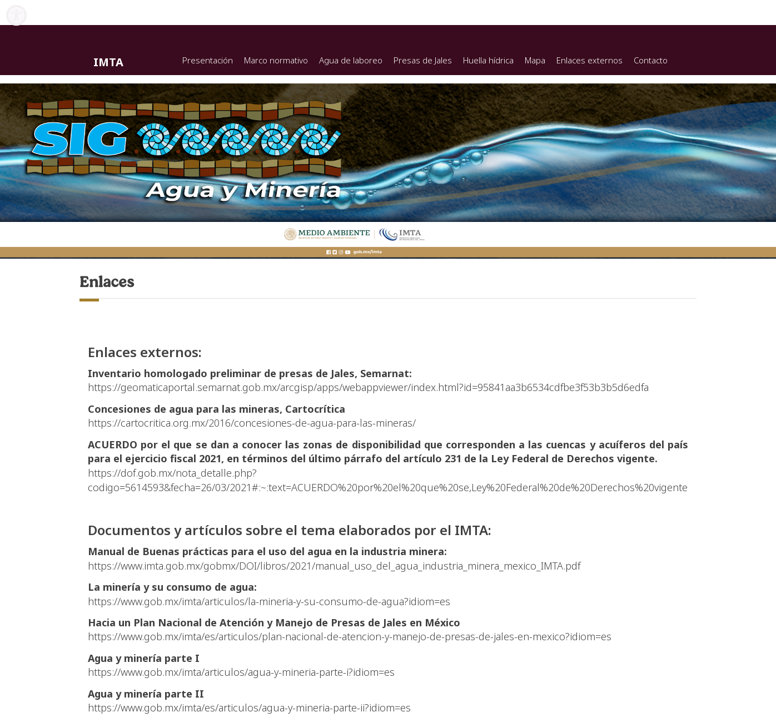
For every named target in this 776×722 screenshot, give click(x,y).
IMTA (108, 62)
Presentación (207, 60)
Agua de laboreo (350, 60)
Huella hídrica (488, 60)
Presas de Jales (423, 60)
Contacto (651, 60)
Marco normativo (276, 60)
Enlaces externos (589, 60)
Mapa (535, 60)
